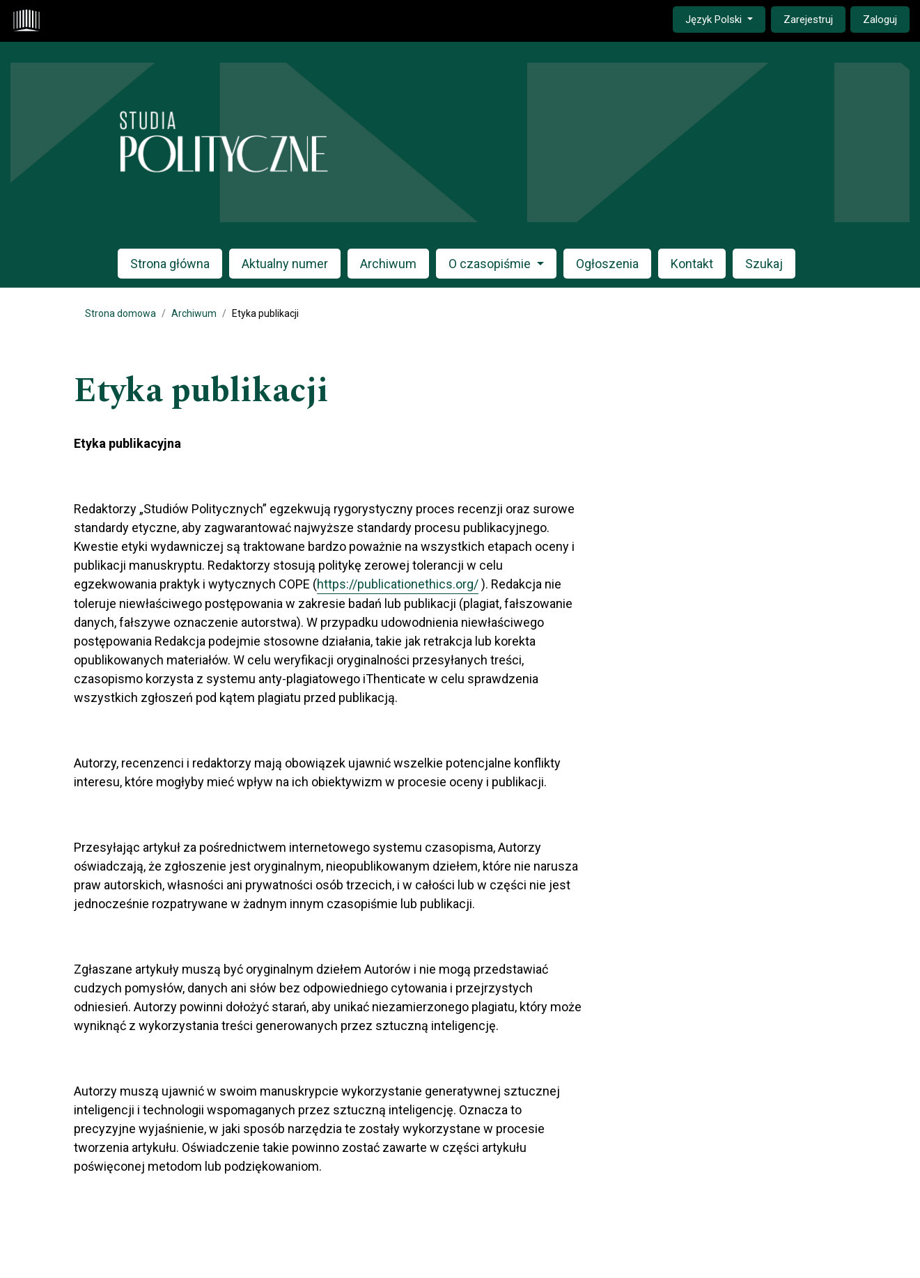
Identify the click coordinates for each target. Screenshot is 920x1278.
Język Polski (725, 18)
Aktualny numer (285, 263)
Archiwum (388, 263)
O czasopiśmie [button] (491, 263)
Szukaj (764, 263)
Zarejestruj (808, 19)
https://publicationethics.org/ (397, 584)
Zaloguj (880, 19)
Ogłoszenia (607, 263)
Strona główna (170, 263)
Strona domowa (120, 313)
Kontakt (692, 263)
